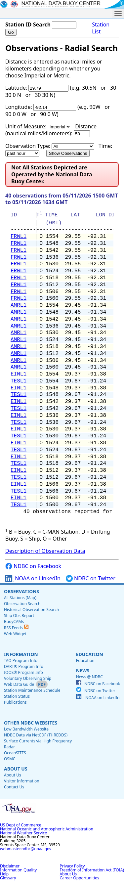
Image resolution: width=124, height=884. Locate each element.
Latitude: (16, 87)
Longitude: (18, 107)
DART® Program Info (23, 666)
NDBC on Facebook (33, 566)
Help (4, 874)
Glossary (8, 878)
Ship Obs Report (19, 615)
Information (21, 654)
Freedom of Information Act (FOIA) (92, 870)
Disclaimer (10, 866)
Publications (15, 702)
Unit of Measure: (26, 126)
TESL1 (18, 381)
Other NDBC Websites (30, 723)
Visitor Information (21, 781)
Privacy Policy (72, 866)
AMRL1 (18, 305)
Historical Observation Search (31, 609)
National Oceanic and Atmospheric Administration (46, 829)
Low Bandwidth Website (26, 729)
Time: (105, 146)
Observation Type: (27, 146)
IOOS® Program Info (23, 672)
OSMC (9, 759)
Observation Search (22, 603)
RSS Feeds (16, 628)
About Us (15, 769)
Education (89, 654)
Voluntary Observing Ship (27, 678)
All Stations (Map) (20, 597)
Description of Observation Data (45, 550)
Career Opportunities (79, 878)
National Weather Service (23, 833)
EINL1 (18, 374)
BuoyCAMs (14, 621)
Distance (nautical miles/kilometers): (51, 130)
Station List (100, 28)
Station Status (17, 696)
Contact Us (14, 787)
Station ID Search (28, 24)
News (82, 670)
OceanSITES (15, 753)
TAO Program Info (20, 660)
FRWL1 (18, 236)
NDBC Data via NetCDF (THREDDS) (35, 735)
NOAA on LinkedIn (33, 578)
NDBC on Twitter (90, 578)
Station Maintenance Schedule (32, 690)
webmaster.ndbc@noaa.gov (25, 849)
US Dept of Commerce (20, 825)
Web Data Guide (19, 684)
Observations (21, 591)
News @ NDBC (89, 677)
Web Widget (15, 634)
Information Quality (18, 870)
